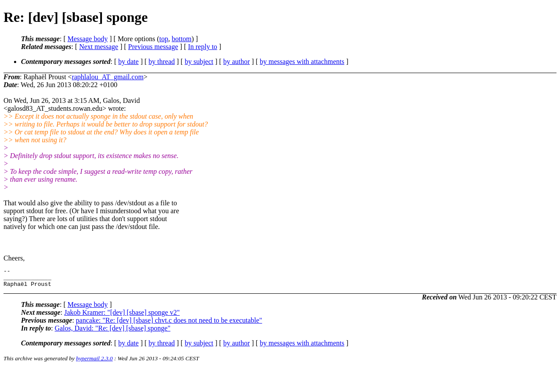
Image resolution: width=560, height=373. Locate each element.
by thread (162, 61)
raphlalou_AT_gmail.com (108, 77)
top (163, 38)
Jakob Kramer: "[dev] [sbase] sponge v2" (122, 316)
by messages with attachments (302, 61)
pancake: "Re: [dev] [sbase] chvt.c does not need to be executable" (169, 324)
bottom (181, 38)
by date (128, 61)
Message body (87, 38)
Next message (98, 46)
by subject (199, 61)
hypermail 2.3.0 (94, 362)
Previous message (153, 46)
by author (236, 61)
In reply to (202, 46)
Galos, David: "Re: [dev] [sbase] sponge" (113, 332)
